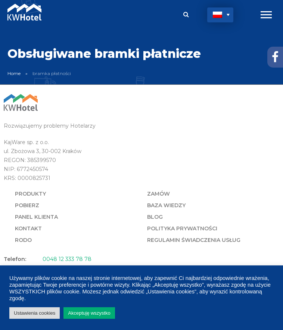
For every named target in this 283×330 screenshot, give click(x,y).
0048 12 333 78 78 (67, 259)
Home (14, 73)
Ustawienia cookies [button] (34, 313)
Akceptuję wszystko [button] (89, 313)
